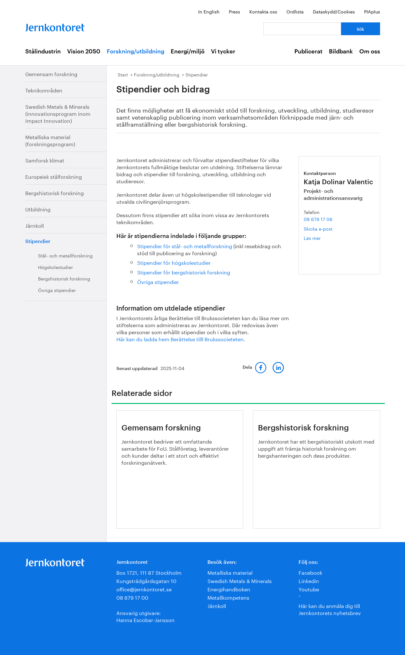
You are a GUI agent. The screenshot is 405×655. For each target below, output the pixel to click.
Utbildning (38, 209)
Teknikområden (43, 90)
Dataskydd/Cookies (334, 11)
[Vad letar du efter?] (302, 28)
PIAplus (372, 11)
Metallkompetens (228, 597)
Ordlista (295, 11)
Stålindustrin (43, 51)
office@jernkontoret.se (144, 589)
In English (209, 11)
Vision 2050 (83, 51)
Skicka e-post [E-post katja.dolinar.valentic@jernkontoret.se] (318, 228)
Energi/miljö (188, 51)
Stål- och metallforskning (65, 255)
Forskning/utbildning (135, 51)
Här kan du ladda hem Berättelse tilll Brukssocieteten (180, 339)
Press (234, 11)
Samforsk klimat (44, 160)
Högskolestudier (55, 266)
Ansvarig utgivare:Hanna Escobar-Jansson (145, 615)
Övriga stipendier (57, 289)
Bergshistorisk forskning (54, 192)
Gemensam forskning (51, 73)
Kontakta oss (263, 11)
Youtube (309, 589)
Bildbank (341, 51)
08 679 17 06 (318, 218)
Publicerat (308, 51)
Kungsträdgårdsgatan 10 (146, 580)
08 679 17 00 (132, 597)
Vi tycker (223, 51)
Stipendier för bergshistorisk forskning (183, 272)
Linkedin (309, 580)
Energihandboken (228, 589)
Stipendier (37, 241)
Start (123, 74)
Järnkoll (34, 225)
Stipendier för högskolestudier (174, 262)
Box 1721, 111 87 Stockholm (149, 572)
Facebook (310, 572)
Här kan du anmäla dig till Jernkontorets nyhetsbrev (330, 608)
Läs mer (321, 237)
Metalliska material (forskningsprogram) (50, 139)
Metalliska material (230, 572)
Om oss (369, 51)
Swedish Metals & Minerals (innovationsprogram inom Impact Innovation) (57, 113)
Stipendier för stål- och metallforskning (184, 245)
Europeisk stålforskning (53, 176)
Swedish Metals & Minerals (239, 580)
